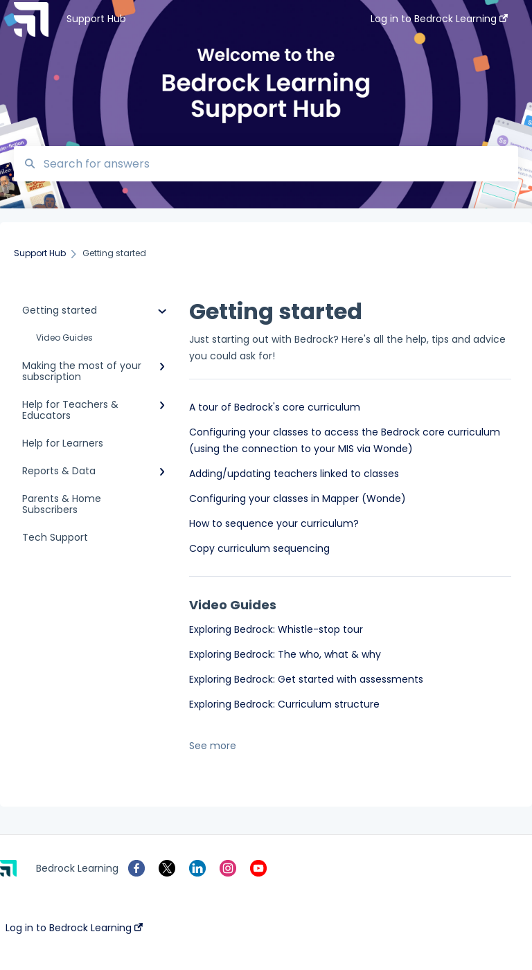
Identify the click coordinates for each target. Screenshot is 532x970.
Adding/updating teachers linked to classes (294, 473)
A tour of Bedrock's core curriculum (274, 407)
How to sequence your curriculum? (274, 523)
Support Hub (96, 19)
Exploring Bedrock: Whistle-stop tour (276, 629)
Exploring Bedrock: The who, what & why (285, 654)
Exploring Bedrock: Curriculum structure (284, 704)
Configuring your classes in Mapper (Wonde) (297, 498)
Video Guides (64, 337)
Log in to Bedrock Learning (74, 927)
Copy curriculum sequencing (259, 548)
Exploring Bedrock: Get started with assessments (306, 679)
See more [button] (212, 746)
